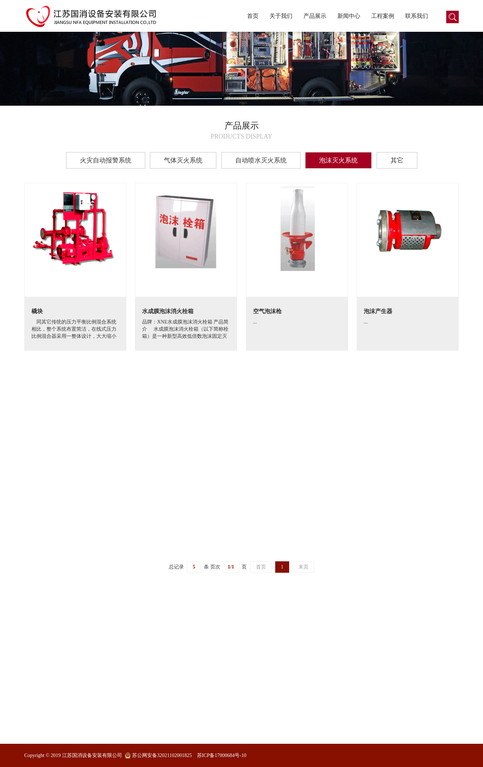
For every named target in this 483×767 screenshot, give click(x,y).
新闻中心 (348, 16)
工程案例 (382, 16)
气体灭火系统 (183, 160)
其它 (397, 160)
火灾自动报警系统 (105, 160)
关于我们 (281, 16)
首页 (252, 16)
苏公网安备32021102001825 (162, 755)
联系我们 (416, 16)
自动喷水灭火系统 (261, 160)
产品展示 (314, 16)
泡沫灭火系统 (338, 160)
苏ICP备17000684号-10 (221, 755)
